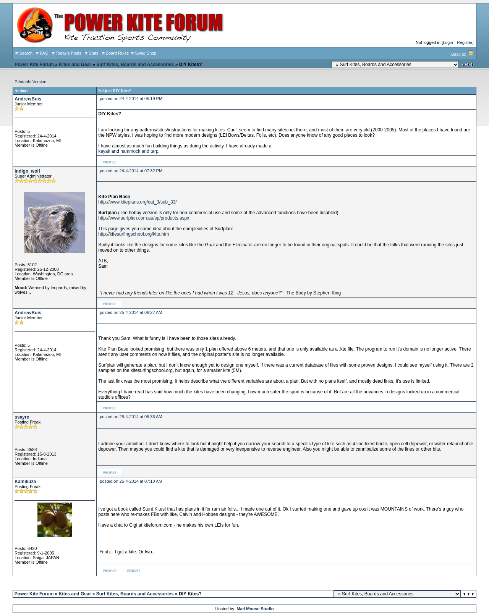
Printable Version (30, 81)
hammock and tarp (139, 151)
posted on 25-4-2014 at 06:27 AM (131, 312)
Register (465, 42)
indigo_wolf (27, 171)
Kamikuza (25, 481)
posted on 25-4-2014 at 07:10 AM (131, 481)
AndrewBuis (28, 99)
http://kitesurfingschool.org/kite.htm (133, 234)
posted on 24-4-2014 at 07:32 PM (131, 170)
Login (448, 42)
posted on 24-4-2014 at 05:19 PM (131, 98)
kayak (104, 151)
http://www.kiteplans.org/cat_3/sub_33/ (137, 202)
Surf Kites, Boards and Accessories (135, 64)
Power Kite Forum (34, 64)
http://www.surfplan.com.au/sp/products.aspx (143, 218)
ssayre (22, 417)
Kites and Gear (75, 64)
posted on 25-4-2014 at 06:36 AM (131, 416)
